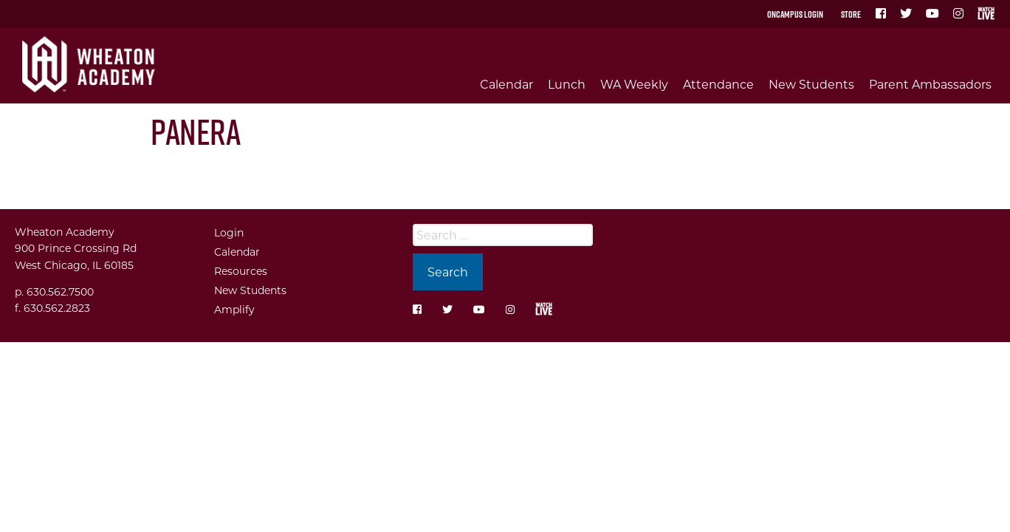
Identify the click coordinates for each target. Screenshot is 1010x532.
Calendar (506, 84)
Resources (240, 271)
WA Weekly (634, 84)
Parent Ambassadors (930, 84)
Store (851, 14)
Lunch (566, 84)
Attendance (718, 84)
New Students (811, 84)
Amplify (234, 309)
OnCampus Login (795, 14)
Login (229, 232)
